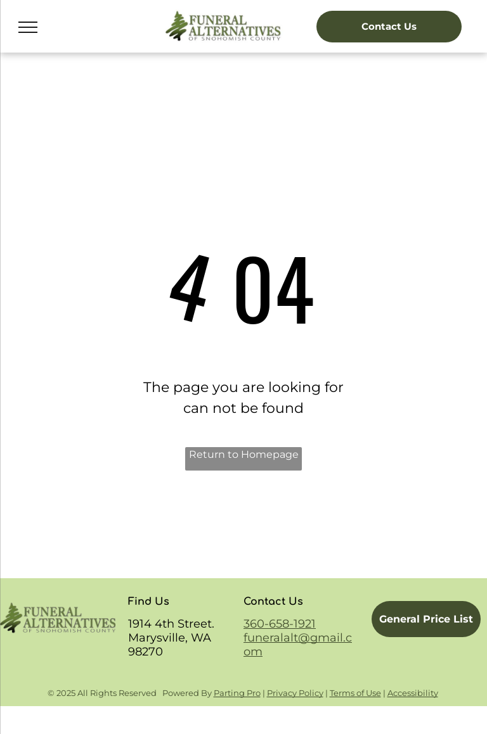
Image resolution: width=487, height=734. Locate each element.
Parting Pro (237, 693)
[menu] (27, 27)
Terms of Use (355, 693)
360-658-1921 (280, 624)
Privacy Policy (295, 693)
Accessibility (412, 693)
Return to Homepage (244, 454)
